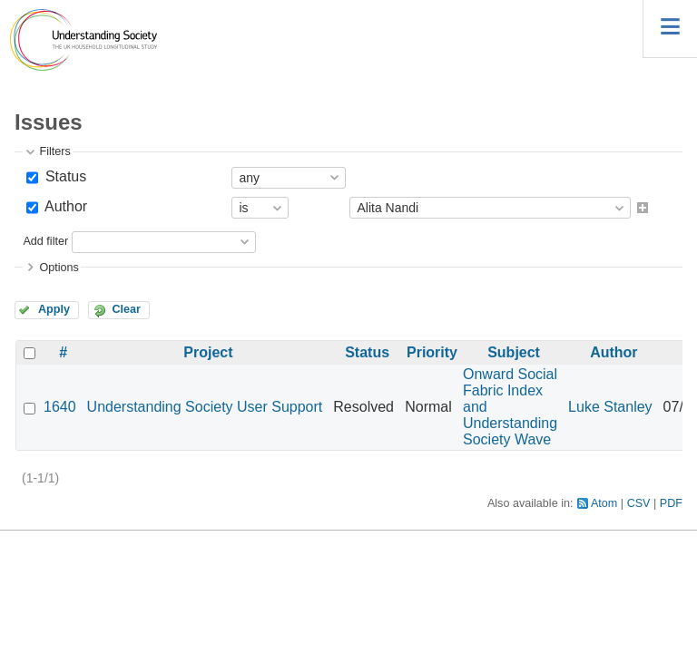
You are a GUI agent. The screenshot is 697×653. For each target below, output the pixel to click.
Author (64, 206)
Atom (604, 503)
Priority (432, 352)
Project (207, 352)
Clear (126, 309)
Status (63, 176)
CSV (639, 503)
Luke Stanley (610, 406)
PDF (671, 503)
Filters (54, 151)
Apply (54, 309)
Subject (513, 352)
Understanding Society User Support (205, 406)
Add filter (45, 241)
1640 (60, 406)
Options (58, 267)
